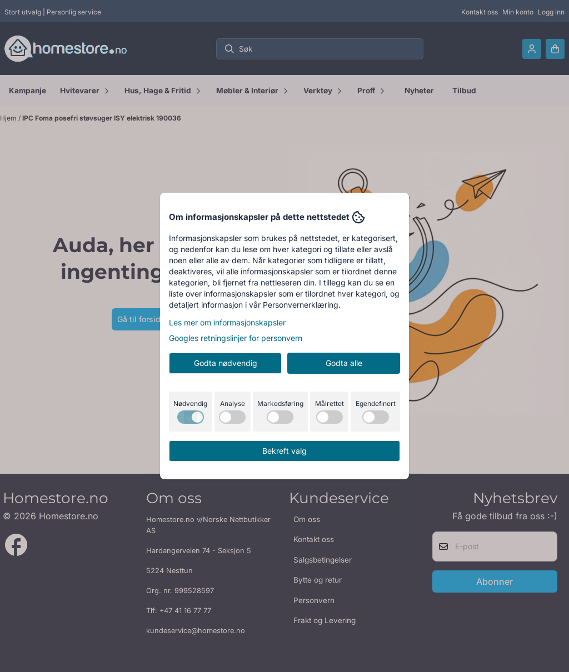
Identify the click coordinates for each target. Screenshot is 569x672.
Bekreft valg (284, 450)
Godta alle (344, 363)
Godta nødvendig (225, 363)
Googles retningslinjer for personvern (235, 338)
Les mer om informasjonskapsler (227, 322)
